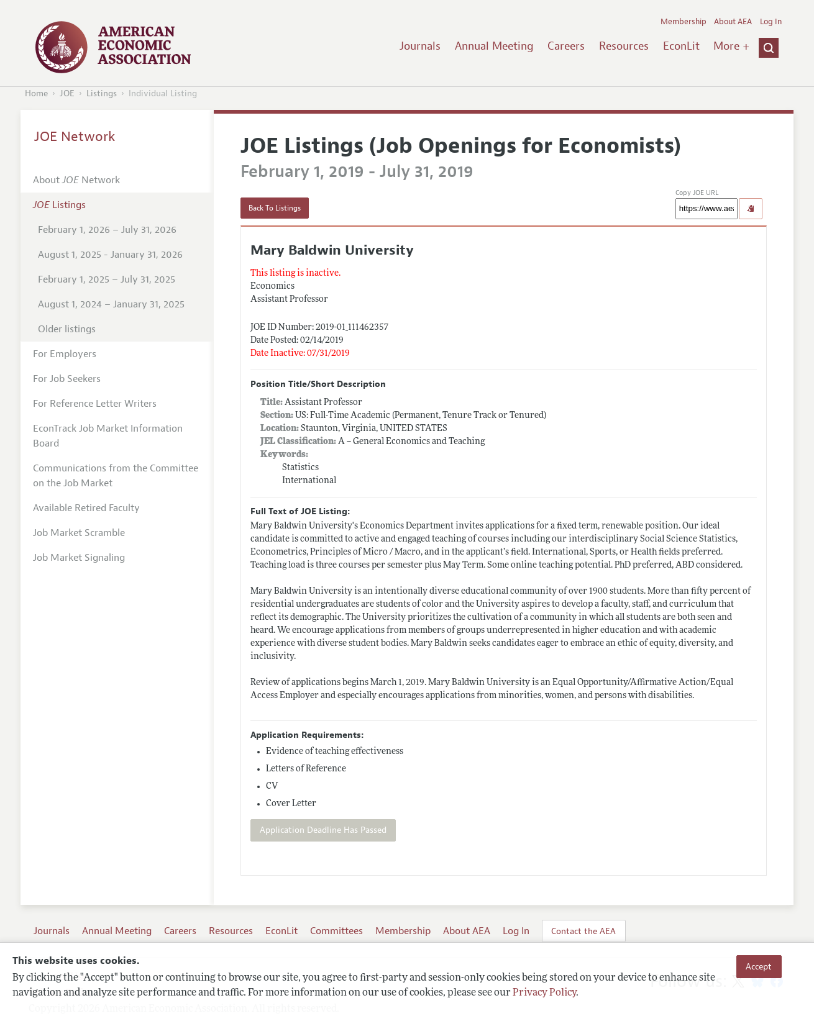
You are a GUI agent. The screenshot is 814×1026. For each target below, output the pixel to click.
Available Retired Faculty (86, 508)
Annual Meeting (494, 46)
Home (36, 93)
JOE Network (75, 136)
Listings (101, 93)
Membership (684, 22)
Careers (566, 46)
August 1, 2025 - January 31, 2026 (110, 254)
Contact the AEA (583, 931)
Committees (336, 931)
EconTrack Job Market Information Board (108, 436)
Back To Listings (275, 208)
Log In (771, 22)
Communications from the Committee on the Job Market (115, 475)
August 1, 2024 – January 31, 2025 (111, 304)
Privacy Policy (544, 993)
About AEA (733, 22)
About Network (76, 180)
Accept (759, 966)
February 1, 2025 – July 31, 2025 (106, 279)
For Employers (64, 354)
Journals (420, 46)
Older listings (67, 329)
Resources (624, 46)
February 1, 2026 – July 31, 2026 (107, 230)
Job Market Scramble (79, 533)
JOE (67, 93)
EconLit (681, 46)
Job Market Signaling (79, 558)
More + (731, 46)
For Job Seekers (67, 379)
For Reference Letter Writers (95, 403)
